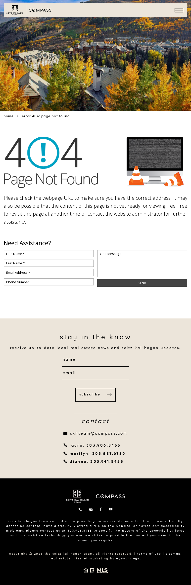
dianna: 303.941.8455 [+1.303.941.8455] (97, 462)
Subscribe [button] (95, 394)
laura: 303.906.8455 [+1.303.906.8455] (95, 446)
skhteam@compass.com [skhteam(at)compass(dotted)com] (99, 434)
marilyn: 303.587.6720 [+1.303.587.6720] (98, 454)
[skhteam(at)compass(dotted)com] (91, 510)
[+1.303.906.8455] (80, 510)
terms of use (149, 553)
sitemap (173, 553)
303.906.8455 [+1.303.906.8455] (79, 530)
